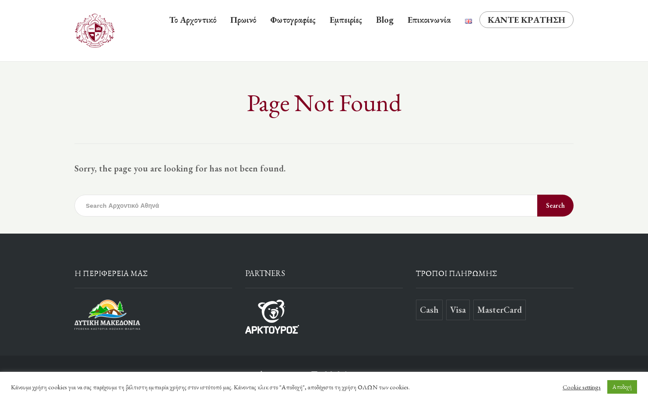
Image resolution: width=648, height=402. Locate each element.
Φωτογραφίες (293, 19)
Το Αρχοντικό (192, 19)
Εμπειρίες (346, 19)
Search (555, 205)
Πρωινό (243, 19)
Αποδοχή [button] (622, 387)
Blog (385, 19)
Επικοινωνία (429, 19)
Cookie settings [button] (582, 387)
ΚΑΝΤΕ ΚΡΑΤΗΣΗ (526, 19)
